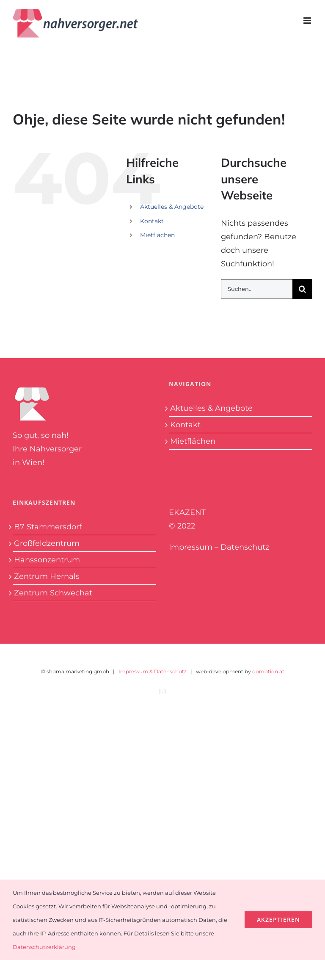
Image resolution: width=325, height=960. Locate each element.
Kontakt (152, 221)
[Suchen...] (256, 289)
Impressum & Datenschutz (152, 671)
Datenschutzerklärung (44, 946)
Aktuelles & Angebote (172, 206)
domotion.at (268, 671)
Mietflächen (157, 235)
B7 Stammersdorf (48, 526)
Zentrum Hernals (47, 576)
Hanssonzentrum (47, 559)
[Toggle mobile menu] (307, 20)
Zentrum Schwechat (53, 593)
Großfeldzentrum (47, 543)
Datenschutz (244, 547)
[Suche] (302, 289)
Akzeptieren (278, 920)
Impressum (190, 547)
